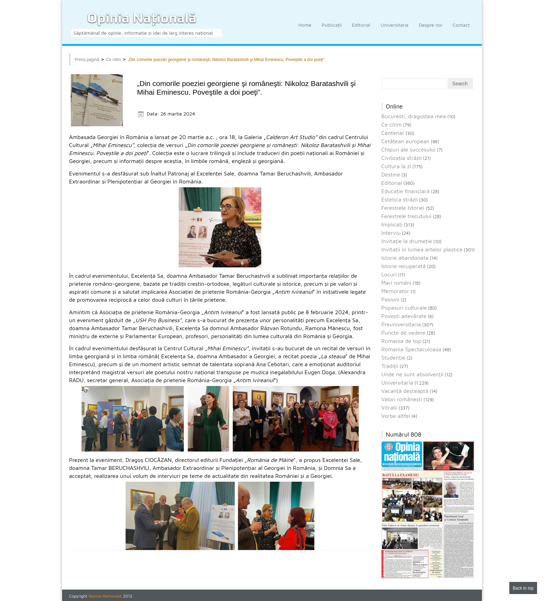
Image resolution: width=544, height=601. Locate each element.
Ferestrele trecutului (406, 216)
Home (304, 28)
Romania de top (401, 341)
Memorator (395, 291)
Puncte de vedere (403, 332)
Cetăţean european (405, 141)
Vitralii (389, 407)
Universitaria (394, 28)
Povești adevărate (403, 316)
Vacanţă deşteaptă (404, 391)
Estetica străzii (399, 199)
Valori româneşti (401, 399)
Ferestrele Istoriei (402, 208)
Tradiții (389, 366)
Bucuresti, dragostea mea (413, 116)
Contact (461, 28)
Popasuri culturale (404, 307)
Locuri (389, 274)
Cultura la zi (396, 166)
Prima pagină (87, 59)
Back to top (523, 588)
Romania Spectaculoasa (411, 349)
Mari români (396, 283)
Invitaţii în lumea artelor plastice (421, 249)
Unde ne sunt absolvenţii (412, 374)
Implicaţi (391, 224)
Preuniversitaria (401, 324)
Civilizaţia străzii (401, 158)
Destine (390, 174)
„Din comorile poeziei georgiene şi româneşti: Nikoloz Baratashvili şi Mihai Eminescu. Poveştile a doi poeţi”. (226, 59)
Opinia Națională (142, 18)
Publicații (331, 28)
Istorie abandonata (404, 258)
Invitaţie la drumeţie (406, 241)
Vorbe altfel (395, 416)
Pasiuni (390, 299)
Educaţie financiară (405, 191)
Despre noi (430, 28)
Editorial (361, 28)
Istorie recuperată (403, 266)
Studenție (393, 357)
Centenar (392, 133)
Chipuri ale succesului (408, 149)
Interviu (391, 233)
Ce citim (113, 59)
